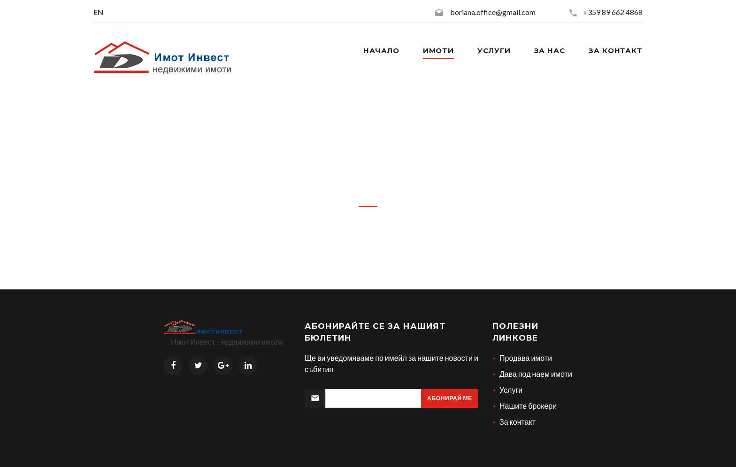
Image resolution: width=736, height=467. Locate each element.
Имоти (438, 50)
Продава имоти (525, 357)
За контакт (616, 50)
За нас (549, 50)
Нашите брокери (528, 405)
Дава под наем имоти (535, 373)
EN (98, 12)
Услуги (493, 50)
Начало (381, 50)
